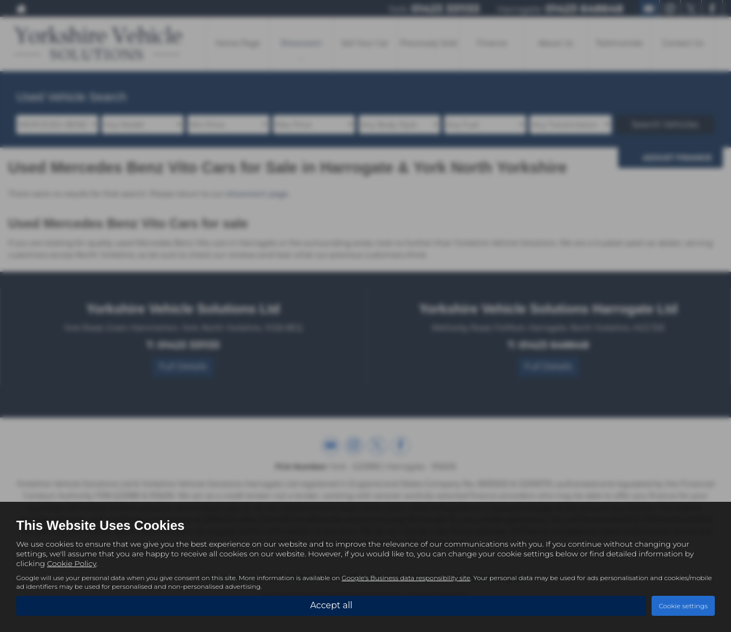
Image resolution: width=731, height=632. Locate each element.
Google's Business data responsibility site (405, 578)
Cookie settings (683, 606)
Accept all (331, 605)
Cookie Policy (71, 563)
